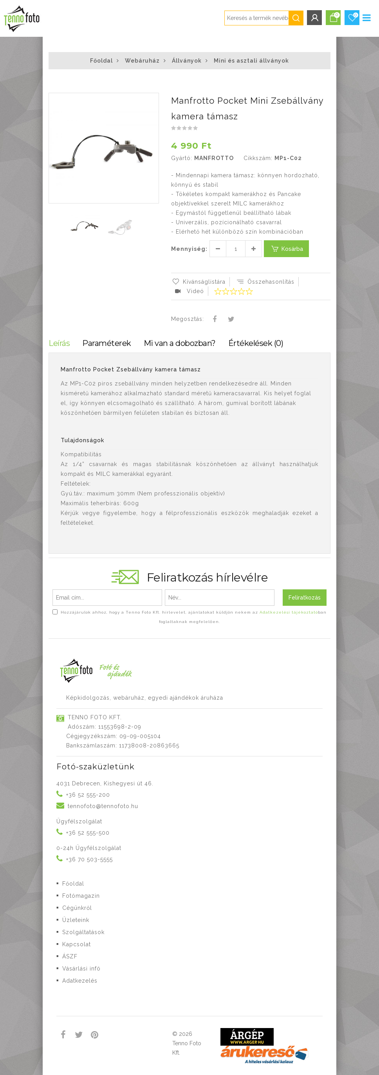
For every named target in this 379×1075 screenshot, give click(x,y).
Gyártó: (181, 158)
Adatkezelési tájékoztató (289, 612)
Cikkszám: (258, 158)
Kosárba (286, 248)
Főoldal (101, 61)
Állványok (187, 61)
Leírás (59, 343)
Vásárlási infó (81, 968)
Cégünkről (77, 908)
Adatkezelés (79, 981)
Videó (189, 291)
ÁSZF (70, 956)
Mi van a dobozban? (180, 343)
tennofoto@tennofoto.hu (103, 806)
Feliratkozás (305, 597)
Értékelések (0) (255, 343)
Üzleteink (75, 920)
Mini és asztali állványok (251, 61)
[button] (152, 100)
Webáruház (142, 61)
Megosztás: (187, 319)
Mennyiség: (189, 249)
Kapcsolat (76, 944)
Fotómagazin (81, 896)
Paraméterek (106, 343)
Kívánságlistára (198, 282)
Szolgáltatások (83, 932)
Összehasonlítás (265, 282)
